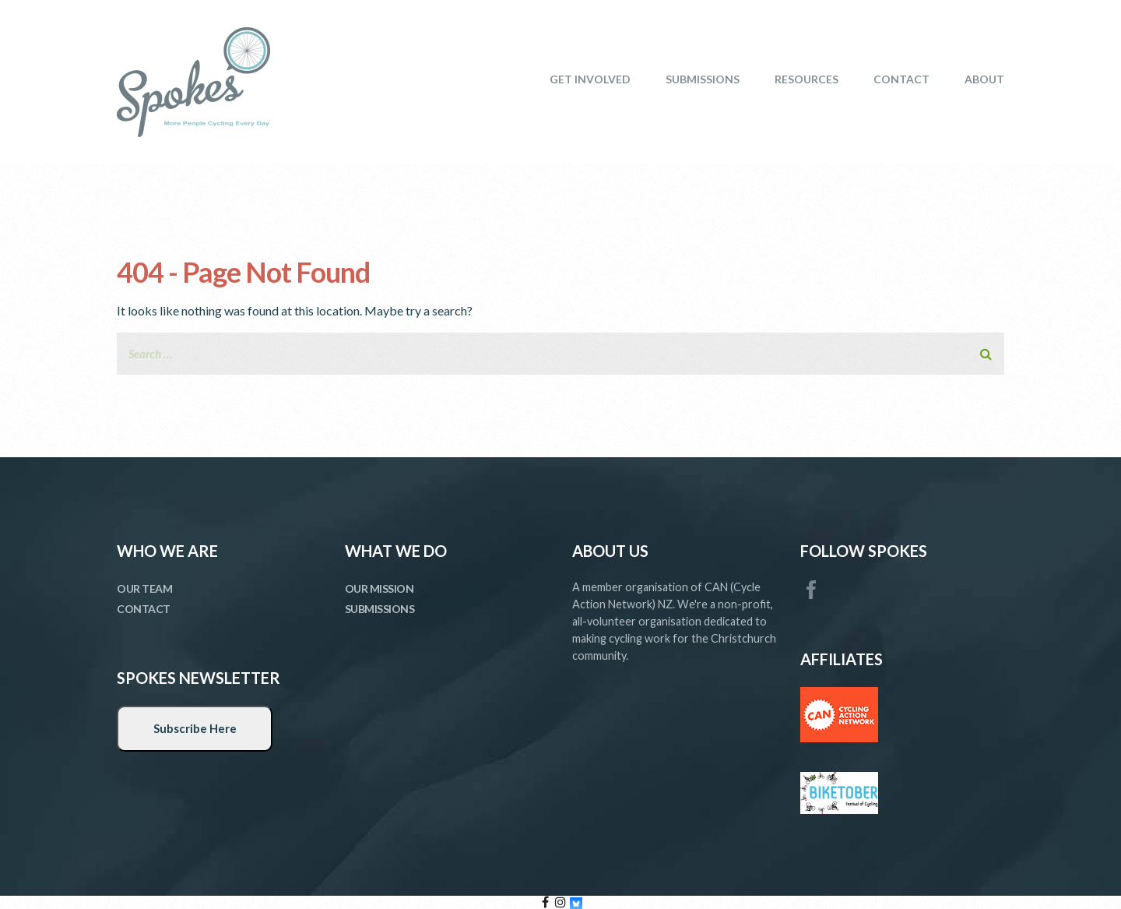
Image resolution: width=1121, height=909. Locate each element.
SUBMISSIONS (703, 79)
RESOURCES (806, 79)
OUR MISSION (379, 588)
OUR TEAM (144, 588)
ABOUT (984, 79)
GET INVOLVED (590, 79)
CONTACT (901, 79)
